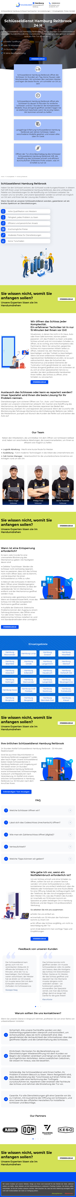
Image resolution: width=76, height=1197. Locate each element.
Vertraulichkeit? (18, 791)
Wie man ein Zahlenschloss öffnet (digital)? (32, 779)
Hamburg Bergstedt (28, 643)
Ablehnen (69, 1193)
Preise (66, 11)
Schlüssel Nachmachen (28, 11)
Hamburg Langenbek (47, 625)
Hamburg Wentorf (66, 606)
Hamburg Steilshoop (47, 634)
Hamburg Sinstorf (47, 597)
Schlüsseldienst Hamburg (10, 11)
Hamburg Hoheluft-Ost (66, 616)
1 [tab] (35, 950)
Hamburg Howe (10, 634)
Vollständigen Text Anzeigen (16, 736)
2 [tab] (35, 1083)
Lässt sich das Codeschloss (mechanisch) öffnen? (35, 767)
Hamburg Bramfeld (10, 606)
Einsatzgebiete (57, 11)
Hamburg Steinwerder (28, 625)
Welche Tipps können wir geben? (27, 803)
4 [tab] (40, 1083)
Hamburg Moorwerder (9, 597)
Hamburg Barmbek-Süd (47, 643)
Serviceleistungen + (45, 11)
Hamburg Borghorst (9, 643)
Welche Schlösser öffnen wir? (25, 755)
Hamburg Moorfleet (66, 597)
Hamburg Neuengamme (66, 625)
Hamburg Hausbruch (47, 616)
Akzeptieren (57, 1193)
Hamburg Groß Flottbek (28, 634)
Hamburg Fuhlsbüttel (66, 634)
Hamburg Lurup (28, 597)
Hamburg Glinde (28, 606)
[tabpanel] (19, 918)
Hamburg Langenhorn (47, 606)
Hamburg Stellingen (9, 625)
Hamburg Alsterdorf (9, 616)
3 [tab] (40, 950)
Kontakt (72, 11)
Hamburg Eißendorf (28, 616)
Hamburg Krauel (66, 643)
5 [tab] (42, 1083)
